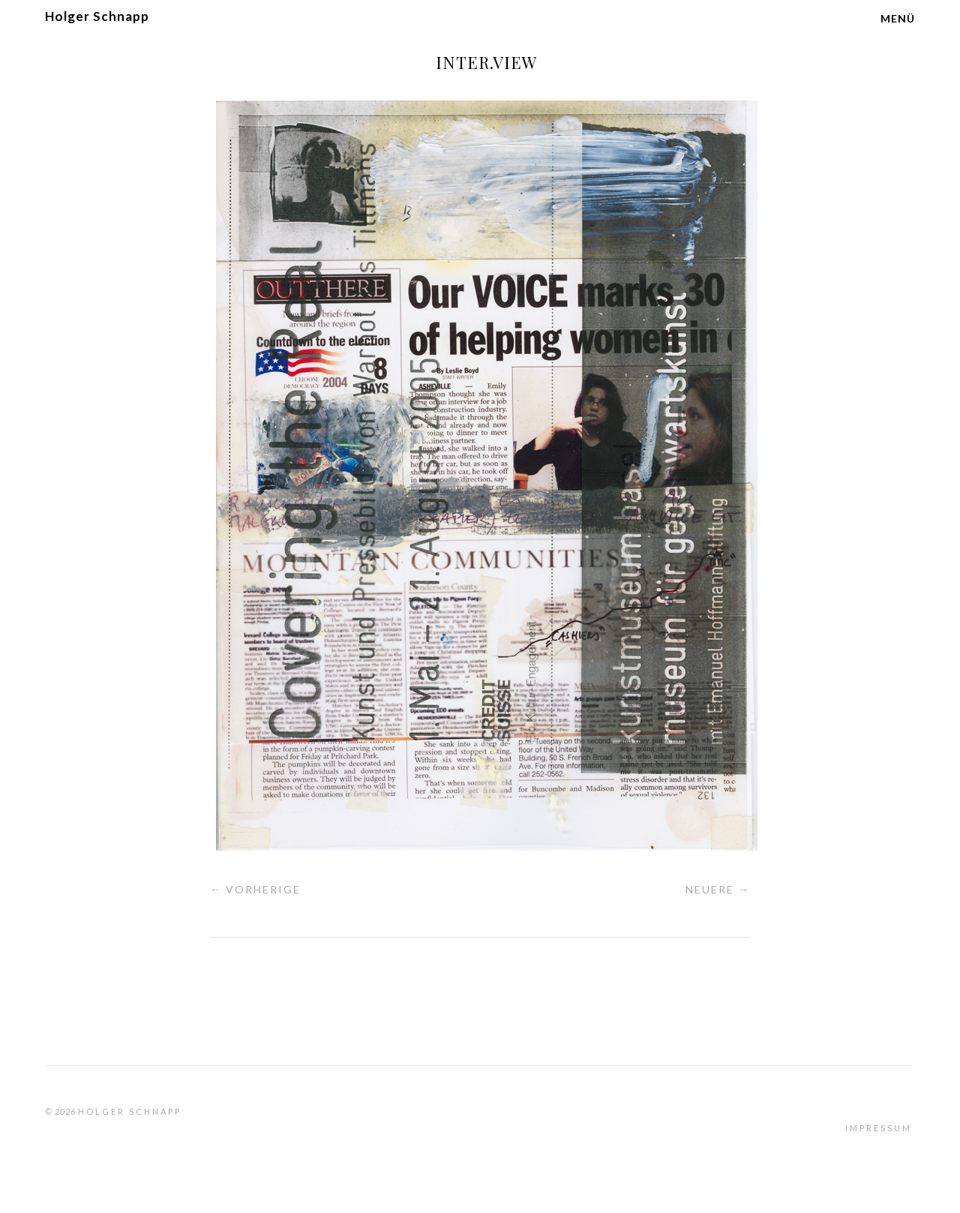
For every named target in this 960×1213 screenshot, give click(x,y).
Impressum (878, 1128)
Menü (897, 18)
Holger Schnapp (97, 16)
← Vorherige (255, 889)
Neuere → (718, 889)
